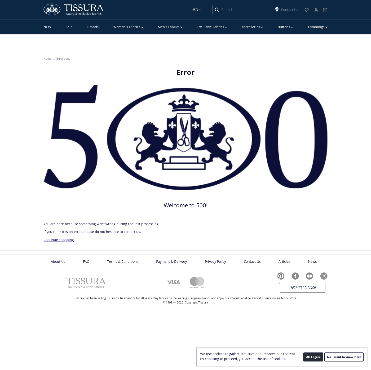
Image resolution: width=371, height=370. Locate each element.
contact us (132, 231)
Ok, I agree (313, 357)
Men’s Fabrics (169, 27)
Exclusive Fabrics (210, 27)
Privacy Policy (215, 261)
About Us (58, 261)
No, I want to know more (344, 357)
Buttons (284, 27)
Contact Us (286, 10)
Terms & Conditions (122, 261)
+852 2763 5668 (302, 287)
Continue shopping (59, 239)
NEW (47, 27)
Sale (69, 27)
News (312, 261)
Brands (93, 27)
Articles (284, 261)
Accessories (251, 27)
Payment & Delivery (171, 261)
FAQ (86, 261)
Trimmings (316, 27)
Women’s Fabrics (126, 27)
